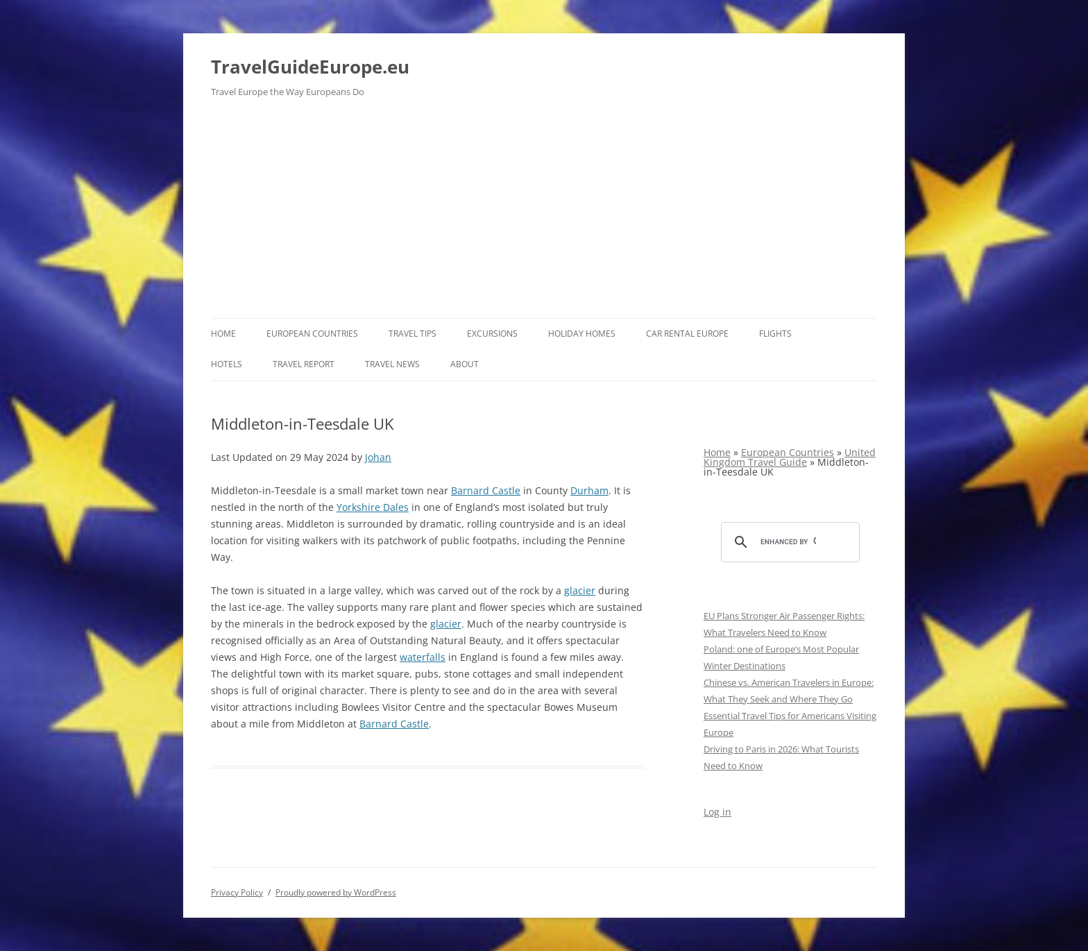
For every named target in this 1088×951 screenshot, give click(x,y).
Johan (378, 457)
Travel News (392, 364)
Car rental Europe (687, 333)
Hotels (226, 364)
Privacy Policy (237, 892)
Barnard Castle (485, 490)
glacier (579, 590)
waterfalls (422, 657)
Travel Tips (412, 333)
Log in (717, 811)
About (464, 364)
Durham (589, 490)
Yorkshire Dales (373, 507)
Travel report (303, 364)
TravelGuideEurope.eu (310, 66)
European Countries (312, 333)
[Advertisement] (544, 214)
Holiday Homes (581, 333)
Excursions (492, 333)
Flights (775, 333)
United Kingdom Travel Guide (790, 457)
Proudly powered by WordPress (335, 892)
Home (223, 333)
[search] (788, 542)
